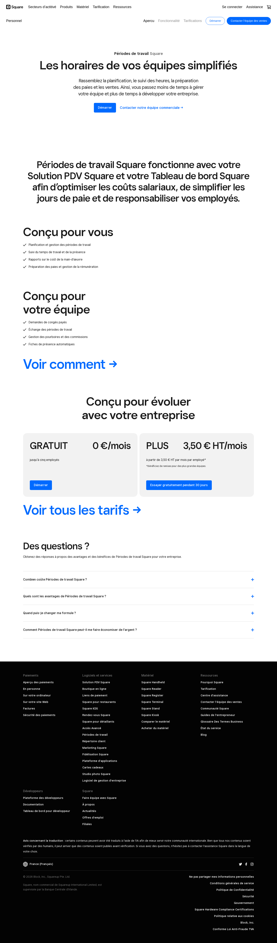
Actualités (89, 811)
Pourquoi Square (212, 682)
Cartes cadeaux (92, 767)
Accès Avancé (91, 728)
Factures (29, 708)
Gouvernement (244, 902)
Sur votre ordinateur (37, 695)
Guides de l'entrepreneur (218, 715)
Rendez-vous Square (96, 715)
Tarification (208, 688)
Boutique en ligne (94, 688)
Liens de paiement (94, 695)
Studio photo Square (96, 774)
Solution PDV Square (96, 682)
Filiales (87, 824)
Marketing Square (94, 747)
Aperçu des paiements (38, 682)
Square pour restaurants (99, 701)
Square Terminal (152, 701)
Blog (204, 734)
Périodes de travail (95, 734)
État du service (211, 728)
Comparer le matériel (155, 721)
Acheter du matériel (155, 728)
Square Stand (150, 708)
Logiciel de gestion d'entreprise (104, 780)
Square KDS (90, 708)
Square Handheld (153, 682)
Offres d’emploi (92, 817)
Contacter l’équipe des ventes (221, 701)
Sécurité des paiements (39, 715)
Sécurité (248, 896)
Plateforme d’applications (99, 760)
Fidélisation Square (95, 754)
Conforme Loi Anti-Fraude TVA (233, 929)
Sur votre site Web (35, 701)
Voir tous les (82, 510)
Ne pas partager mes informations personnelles (221, 876)
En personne (31, 688)
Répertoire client (93, 741)
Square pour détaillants (98, 721)
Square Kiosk (150, 715)
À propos (88, 804)
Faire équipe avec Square (99, 797)
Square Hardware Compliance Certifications (224, 909)
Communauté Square (215, 708)
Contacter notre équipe (151, 108)
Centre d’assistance (214, 695)
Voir (70, 364)
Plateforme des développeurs (43, 797)
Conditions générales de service (232, 883)
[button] (138, 581)
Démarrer (105, 107)
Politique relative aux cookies (234, 916)
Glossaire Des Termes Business (222, 721)
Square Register (152, 695)
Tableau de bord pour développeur (46, 811)
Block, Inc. (247, 922)
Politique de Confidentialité (235, 889)
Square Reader (151, 688)
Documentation (33, 804)
